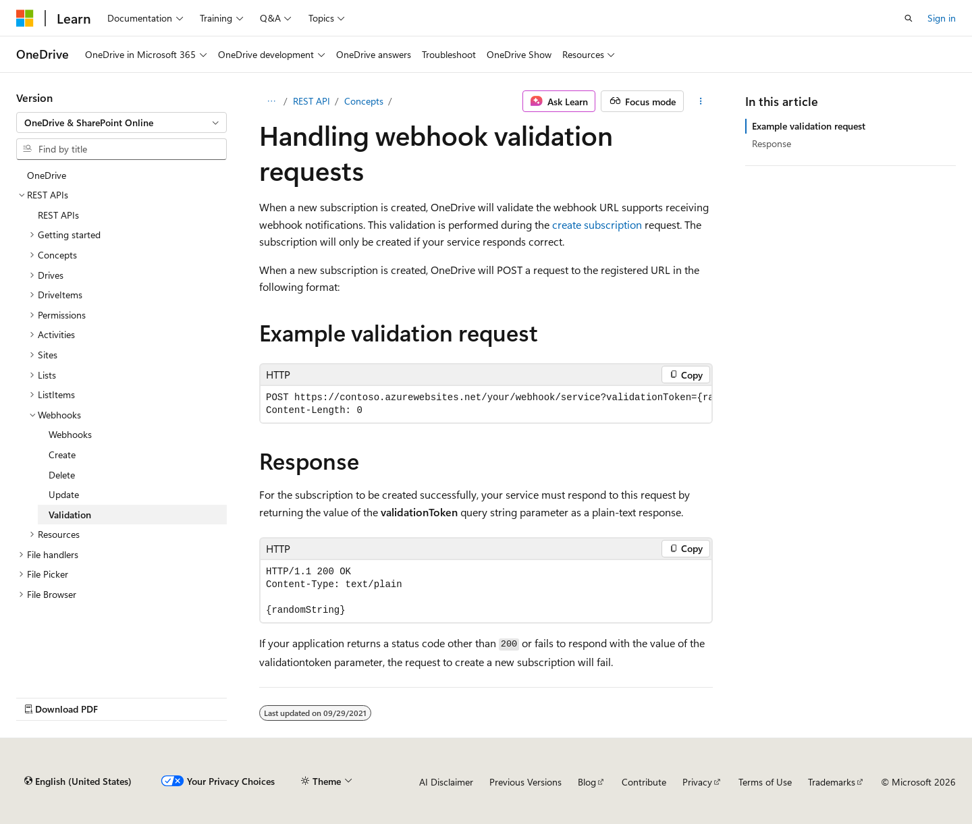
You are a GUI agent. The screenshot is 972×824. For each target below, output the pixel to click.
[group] (486, 404)
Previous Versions (525, 781)
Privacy (697, 781)
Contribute (644, 781)
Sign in (941, 17)
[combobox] (121, 123)
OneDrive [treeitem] (46, 175)
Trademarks (831, 781)
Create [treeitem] (62, 454)
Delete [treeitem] (62, 474)
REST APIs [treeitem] (58, 215)
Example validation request (808, 125)
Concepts (363, 100)
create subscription (597, 224)
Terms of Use (765, 781)
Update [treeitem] (64, 494)
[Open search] (908, 18)
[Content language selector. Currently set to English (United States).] (78, 781)
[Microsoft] (25, 18)
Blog (587, 781)
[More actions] (701, 101)
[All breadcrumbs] (271, 101)
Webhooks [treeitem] (70, 434)
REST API (311, 100)
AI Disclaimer (446, 781)
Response (771, 143)
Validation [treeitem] (70, 514)
